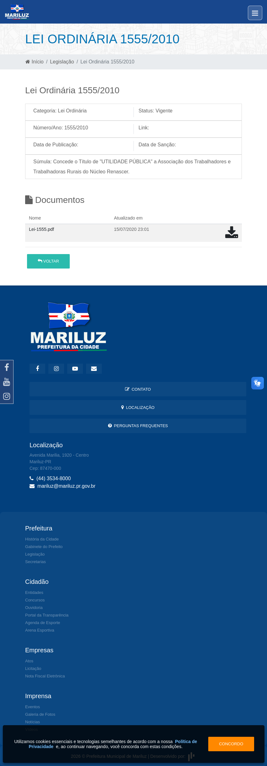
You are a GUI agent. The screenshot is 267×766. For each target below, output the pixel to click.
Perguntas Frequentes (138, 425)
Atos (29, 661)
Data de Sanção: (157, 144)
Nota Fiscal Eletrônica (45, 676)
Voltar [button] (48, 261)
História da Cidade (42, 539)
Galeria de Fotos (40, 714)
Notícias (32, 722)
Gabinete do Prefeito (44, 546)
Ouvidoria (34, 607)
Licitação (33, 668)
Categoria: (45, 110)
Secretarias (35, 561)
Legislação (62, 61)
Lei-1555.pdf (41, 229)
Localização (138, 407)
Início (34, 61)
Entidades (34, 592)
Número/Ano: (48, 127)
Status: (146, 110)
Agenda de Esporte (42, 622)
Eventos (32, 706)
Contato (138, 389)
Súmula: (42, 161)
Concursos (35, 600)
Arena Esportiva (39, 630)
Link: (144, 127)
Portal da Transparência (46, 615)
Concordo (231, 744)
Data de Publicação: (55, 144)
